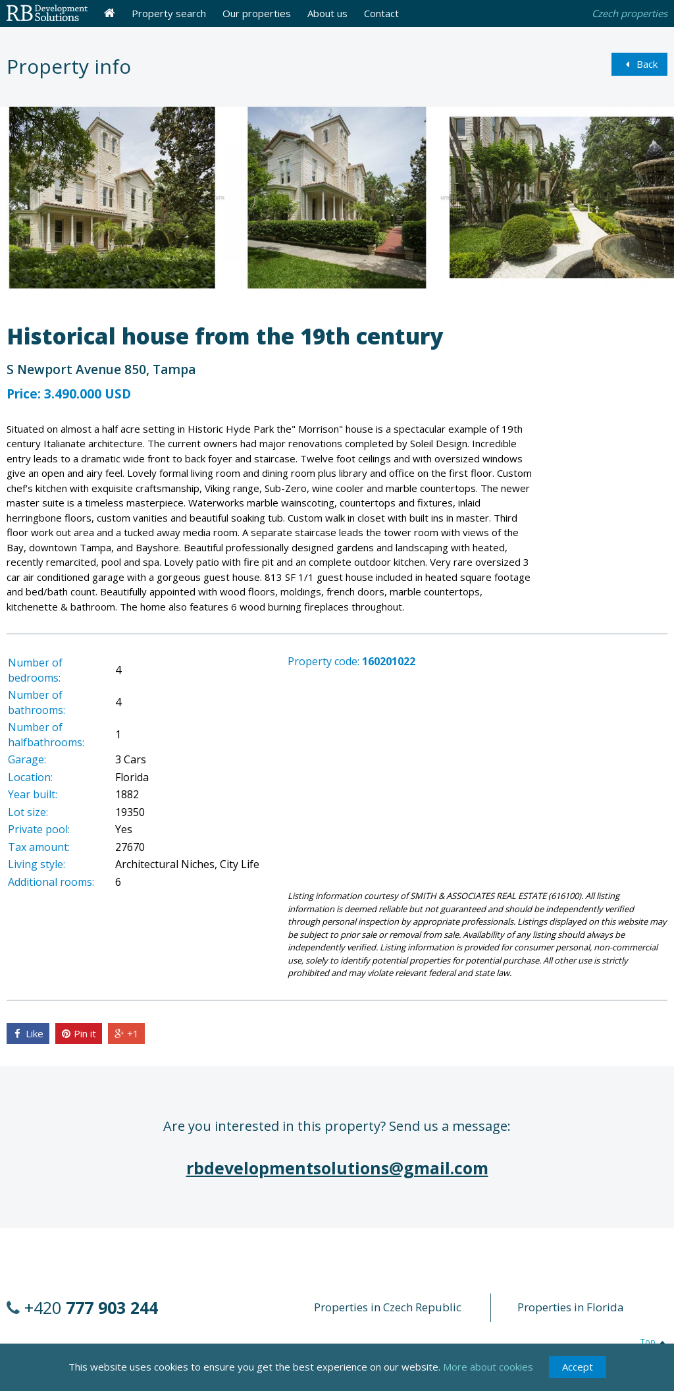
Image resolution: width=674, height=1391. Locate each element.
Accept (577, 1375)
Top (653, 1342)
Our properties (256, 13)
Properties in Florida (570, 1307)
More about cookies (488, 1375)
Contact (381, 13)
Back (639, 63)
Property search (169, 13)
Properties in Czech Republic (387, 1307)
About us (327, 13)
